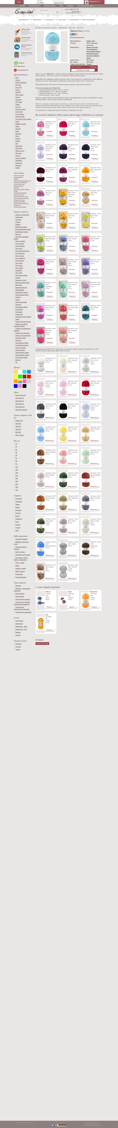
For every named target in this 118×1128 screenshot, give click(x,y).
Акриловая (19, 217)
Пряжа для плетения (22, 333)
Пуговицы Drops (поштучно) (21, 203)
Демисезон (19, 624)
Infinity (17, 104)
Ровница (18, 340)
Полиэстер (19, 314)
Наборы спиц (17, 205)
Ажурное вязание (21, 539)
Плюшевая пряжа (21, 307)
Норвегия (18, 519)
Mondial (18, 129)
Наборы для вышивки (19, 201)
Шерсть (18, 360)
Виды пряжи (37, 19)
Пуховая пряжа (20, 338)
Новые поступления (88, 19)
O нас (61, 5)
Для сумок (18, 265)
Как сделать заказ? (34, 5)
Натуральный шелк (21, 295)
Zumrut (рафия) (20, 158)
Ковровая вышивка (19, 186)
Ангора (17, 222)
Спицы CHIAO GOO (19, 194)
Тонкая (17, 649)
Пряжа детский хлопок (23, 321)
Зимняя (18, 632)
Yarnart (17, 156)
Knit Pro (18, 107)
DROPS (18, 92)
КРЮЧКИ (16, 187)
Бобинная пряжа (21, 227)
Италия (17, 513)
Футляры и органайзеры (20, 207)
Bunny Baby (94, 591)
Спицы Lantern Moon (19, 184)
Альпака (18, 219)
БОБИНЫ (18, 160)
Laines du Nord (20, 109)
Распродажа (75, 19)
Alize (17, 78)
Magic (17, 126)
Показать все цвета (83, 70)
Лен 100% (18, 273)
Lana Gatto (19, 112)
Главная (22, 5)
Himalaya (18, 99)
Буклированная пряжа (23, 229)
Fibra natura (19, 95)
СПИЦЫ (16, 179)
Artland (17, 80)
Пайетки (18, 304)
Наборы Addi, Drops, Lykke (21, 196)
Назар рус (18, 163)
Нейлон (18, 297)
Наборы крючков (18, 177)
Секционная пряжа (21, 343)
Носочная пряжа (21, 302)
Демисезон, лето (21, 629)
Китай (17, 516)
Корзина (95, 1)
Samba (70, 591)
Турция (17, 527)
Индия (17, 507)
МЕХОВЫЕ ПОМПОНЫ (20, 193)
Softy (46, 614)
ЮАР (17, 530)
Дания (17, 504)
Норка (17, 300)
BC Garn (18, 85)
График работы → (76, 11)
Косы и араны (20, 552)
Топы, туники (19, 563)
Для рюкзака (19, 256)
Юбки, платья (20, 571)
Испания (18, 510)
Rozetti (17, 138)
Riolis (17, 136)
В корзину (49, 135)
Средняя (18, 644)
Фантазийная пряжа (22, 355)
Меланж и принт (20, 280)
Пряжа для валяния (22, 215)
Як (16, 362)
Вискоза (18, 234)
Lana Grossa (19, 114)
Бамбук (17, 224)
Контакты (70, 5)
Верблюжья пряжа (21, 232)
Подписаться (49, 371)
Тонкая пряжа (20, 350)
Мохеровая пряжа (21, 292)
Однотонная (19, 596)
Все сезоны (19, 621)
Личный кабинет (25, 37)
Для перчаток (20, 253)
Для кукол (18, 248)
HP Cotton (18, 102)
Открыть (49, 607)
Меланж (18, 586)
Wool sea (18, 153)
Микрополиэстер (21, 287)
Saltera (17, 141)
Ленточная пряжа (21, 275)
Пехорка (18, 165)
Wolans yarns (19, 151)
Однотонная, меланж (22, 599)
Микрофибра (19, 290)
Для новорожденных (22, 251)
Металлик (18, 285)
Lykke (17, 121)
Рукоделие (19, 574)
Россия (17, 525)
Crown (17, 90)
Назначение (49, 19)
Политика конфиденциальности (92, 1122)
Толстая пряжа (20, 348)
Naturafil (18, 134)
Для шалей (19, 268)
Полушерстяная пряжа (23, 317)
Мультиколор (19, 593)
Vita (16, 143)
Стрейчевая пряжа (21, 345)
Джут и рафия (20, 241)
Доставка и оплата (49, 5)
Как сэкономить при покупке (85, 5)
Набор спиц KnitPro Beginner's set (22, 180)
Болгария (18, 498)
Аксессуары (62, 19)
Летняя (17, 635)
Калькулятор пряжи (26, 52)
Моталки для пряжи (19, 175)
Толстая (18, 647)
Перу (17, 522)
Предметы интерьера (22, 555)
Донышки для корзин (19, 200)
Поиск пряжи (44, 10)
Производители (23, 19)
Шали (17, 565)
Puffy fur (48, 591)
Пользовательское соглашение (92, 1124)
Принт (17, 319)
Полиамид (18, 312)
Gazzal (17, 97)
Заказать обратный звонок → (73, 12)
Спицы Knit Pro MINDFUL (20, 182)
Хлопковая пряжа (21, 357)
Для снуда (18, 263)
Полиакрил (19, 309)
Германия (18, 501)
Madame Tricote (20, 124)
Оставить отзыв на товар (42, 643)
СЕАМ (17, 168)
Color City (18, 87)
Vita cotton (18, 146)
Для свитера (19, 260)
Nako (17, 131)
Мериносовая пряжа (22, 282)
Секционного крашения (23, 612)
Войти (19, 2)
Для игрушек (19, 243)
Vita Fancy (18, 148)
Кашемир (18, 270)
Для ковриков (20, 246)
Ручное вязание (20, 577)
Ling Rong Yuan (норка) (23, 119)
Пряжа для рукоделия (22, 335)
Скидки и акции (25, 29)
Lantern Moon (20, 116)
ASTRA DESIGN (20, 82)
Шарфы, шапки (20, 568)
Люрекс (17, 278)
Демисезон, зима (21, 626)
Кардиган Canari (59, 3)
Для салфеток (20, 258)
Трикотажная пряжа (22, 352)
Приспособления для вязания (21, 198)
